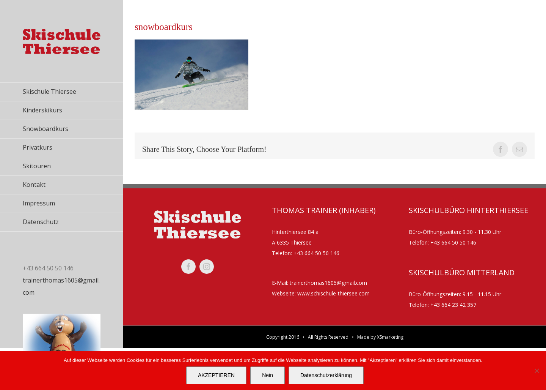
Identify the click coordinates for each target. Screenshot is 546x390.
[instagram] (206, 266)
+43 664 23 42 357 (453, 304)
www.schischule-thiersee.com (333, 293)
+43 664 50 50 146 (316, 253)
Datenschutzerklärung (326, 375)
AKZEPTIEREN (216, 375)
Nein (267, 375)
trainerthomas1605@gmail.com (328, 282)
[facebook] (188, 266)
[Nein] (536, 370)
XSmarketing (390, 337)
